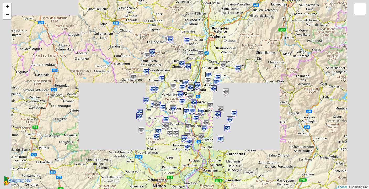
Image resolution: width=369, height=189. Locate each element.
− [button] (7, 15)
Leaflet (342, 186)
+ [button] (7, 7)
